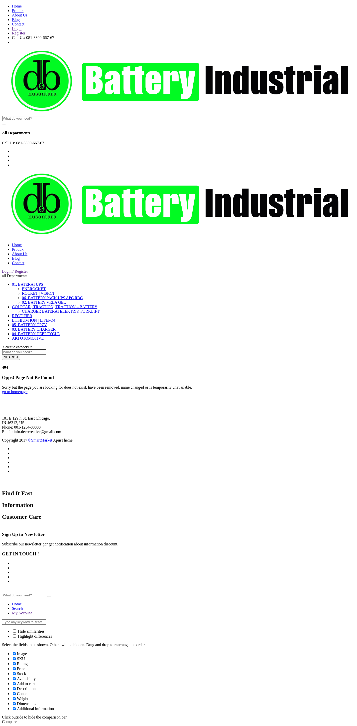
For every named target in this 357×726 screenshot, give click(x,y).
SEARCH (11, 357)
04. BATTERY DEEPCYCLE (36, 334)
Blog (16, 19)
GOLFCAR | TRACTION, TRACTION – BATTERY (54, 307)
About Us (19, 15)
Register (18, 33)
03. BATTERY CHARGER (34, 329)
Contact (18, 24)
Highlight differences (32, 636)
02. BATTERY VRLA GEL (44, 302)
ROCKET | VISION (38, 293)
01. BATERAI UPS (27, 284)
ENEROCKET (34, 289)
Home (17, 6)
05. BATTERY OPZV (29, 325)
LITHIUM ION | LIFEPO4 (33, 320)
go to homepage (14, 392)
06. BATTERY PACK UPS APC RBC (52, 298)
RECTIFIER (22, 316)
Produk (17, 10)
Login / (8, 271)
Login (16, 28)
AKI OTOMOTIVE (28, 338)
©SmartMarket (40, 440)
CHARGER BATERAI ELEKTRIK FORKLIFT (61, 311)
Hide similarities (28, 631)
